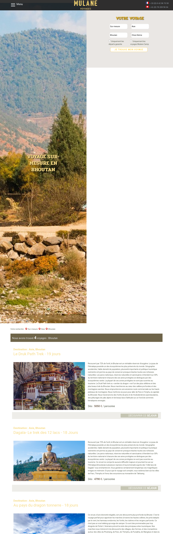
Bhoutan (50, 329)
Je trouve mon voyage (128, 49)
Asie (42, 329)
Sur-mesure (31, 329)
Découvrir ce (142, 415)
